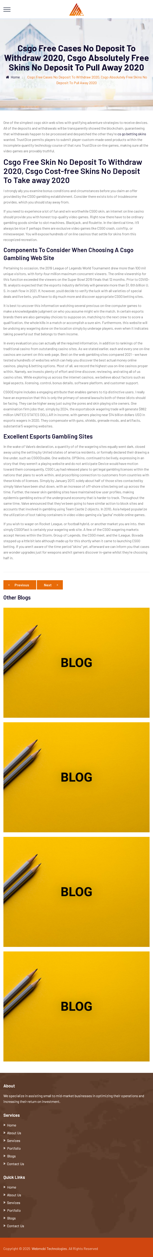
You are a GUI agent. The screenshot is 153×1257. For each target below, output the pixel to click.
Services (13, 1140)
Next (51, 585)
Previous (19, 585)
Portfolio (14, 1148)
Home (13, 77)
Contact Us (15, 1164)
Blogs (11, 1156)
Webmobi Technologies (49, 1248)
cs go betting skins (131, 134)
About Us (14, 1133)
